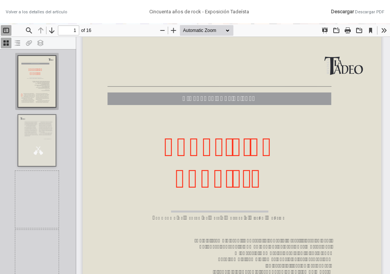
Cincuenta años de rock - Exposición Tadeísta (199, 11)
